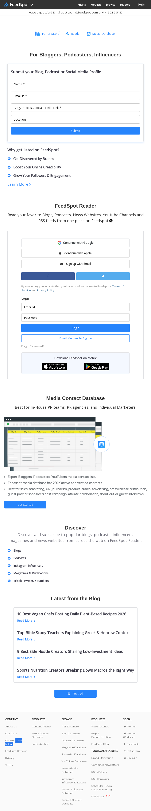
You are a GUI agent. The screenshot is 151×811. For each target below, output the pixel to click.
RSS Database (70, 726)
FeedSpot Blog (100, 744)
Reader (73, 34)
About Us (11, 726)
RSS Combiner (100, 778)
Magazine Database (74, 747)
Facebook (131, 744)
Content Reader (41, 726)
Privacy (10, 758)
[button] (75, 243)
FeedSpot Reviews (16, 750)
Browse (110, 5)
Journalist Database (74, 754)
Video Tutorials (100, 726)
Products (95, 5)
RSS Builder (100, 796)
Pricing (82, 5)
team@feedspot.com (83, 12)
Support (125, 5)
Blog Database (71, 733)
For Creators (47, 34)
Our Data (11, 733)
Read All (75, 694)
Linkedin (130, 757)
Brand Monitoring (102, 757)
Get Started (25, 505)
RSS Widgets (99, 772)
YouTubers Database (74, 761)
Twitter (129, 726)
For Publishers (40, 744)
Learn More (19, 184)
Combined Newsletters (105, 764)
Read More (26, 621)
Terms (9, 765)
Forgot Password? (32, 346)
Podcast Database (73, 740)
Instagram (131, 750)
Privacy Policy (45, 290)
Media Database (101, 34)
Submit (75, 131)
